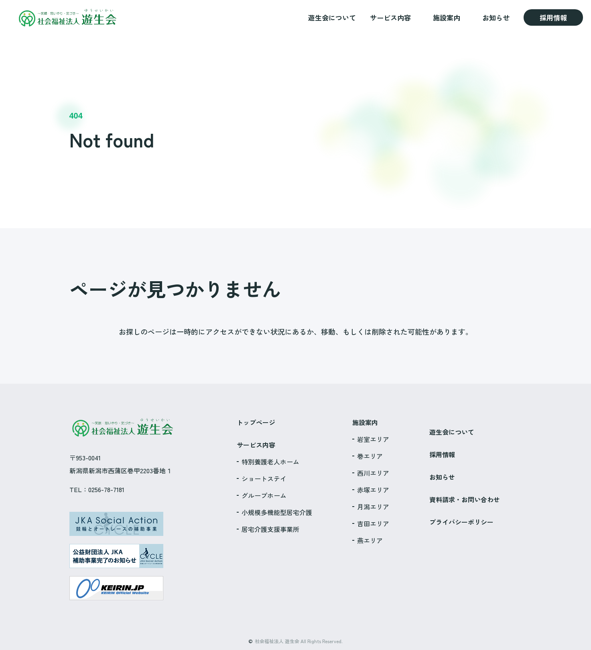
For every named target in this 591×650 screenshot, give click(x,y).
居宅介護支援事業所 (270, 529)
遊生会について (332, 17)
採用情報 (553, 17)
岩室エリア (373, 439)
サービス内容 (390, 17)
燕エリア (370, 540)
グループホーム (264, 495)
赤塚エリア (373, 490)
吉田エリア (373, 523)
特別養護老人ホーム (270, 461)
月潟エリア (373, 506)
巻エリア (370, 456)
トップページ (256, 422)
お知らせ (496, 17)
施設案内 (446, 17)
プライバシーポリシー (461, 522)
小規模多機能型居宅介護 (277, 512)
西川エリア (373, 473)
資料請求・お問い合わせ (464, 499)
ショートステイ (264, 478)
